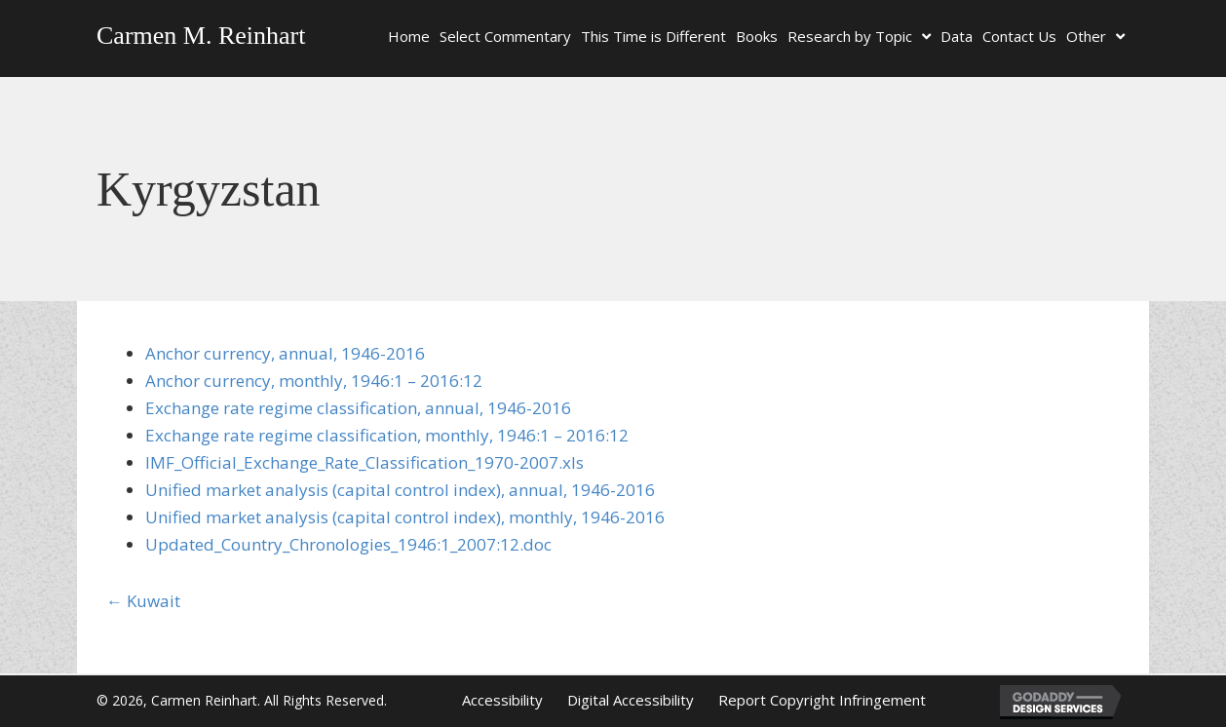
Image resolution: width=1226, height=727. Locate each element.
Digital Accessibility (630, 699)
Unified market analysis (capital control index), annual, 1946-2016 (400, 489)
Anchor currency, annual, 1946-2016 (285, 353)
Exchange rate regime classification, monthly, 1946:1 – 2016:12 (387, 435)
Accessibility (502, 699)
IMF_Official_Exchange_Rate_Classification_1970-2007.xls (364, 462)
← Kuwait (143, 601)
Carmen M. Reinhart (200, 35)
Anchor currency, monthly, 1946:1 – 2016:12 (313, 380)
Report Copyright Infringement (822, 699)
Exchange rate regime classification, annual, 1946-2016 (358, 408)
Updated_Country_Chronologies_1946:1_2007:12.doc (348, 544)
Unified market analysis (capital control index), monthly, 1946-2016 (405, 517)
